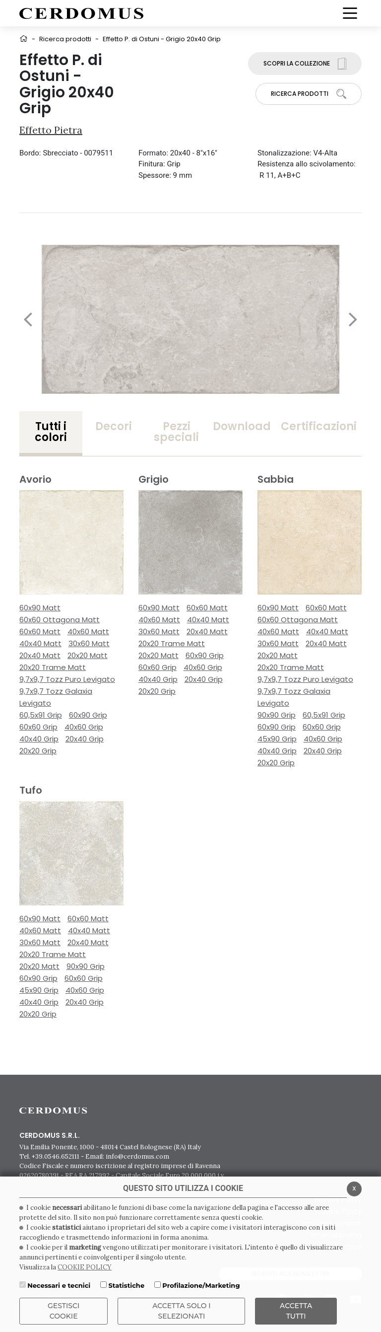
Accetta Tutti (296, 1311)
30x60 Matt (89, 643)
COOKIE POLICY (85, 1267)
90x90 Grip (276, 715)
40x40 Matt (40, 643)
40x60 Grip (83, 727)
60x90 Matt (40, 607)
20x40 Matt (40, 655)
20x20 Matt (87, 655)
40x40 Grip (39, 739)
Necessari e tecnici (58, 1285)
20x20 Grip (38, 750)
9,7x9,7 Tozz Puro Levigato (67, 679)
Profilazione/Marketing (201, 1285)
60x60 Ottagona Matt (59, 619)
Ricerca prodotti (65, 39)
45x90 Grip (277, 739)
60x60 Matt (40, 631)
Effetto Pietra (50, 130)
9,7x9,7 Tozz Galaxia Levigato (55, 697)
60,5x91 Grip (40, 715)
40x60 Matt (88, 631)
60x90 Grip (88, 715)
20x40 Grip (84, 739)
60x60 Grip (38, 727)
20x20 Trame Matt (52, 667)
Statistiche (126, 1285)
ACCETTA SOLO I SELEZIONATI (181, 1311)
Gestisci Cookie (63, 1311)
